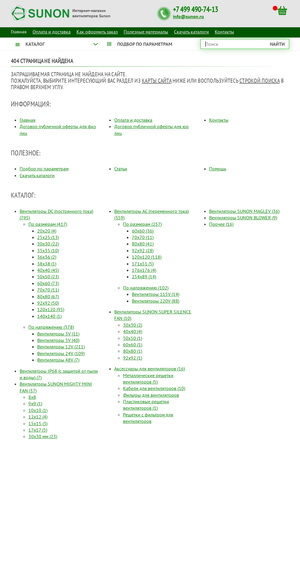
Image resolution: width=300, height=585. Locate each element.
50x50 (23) (48, 276)
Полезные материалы (146, 32)
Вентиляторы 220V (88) (155, 301)
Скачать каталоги (191, 32)
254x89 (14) (144, 276)
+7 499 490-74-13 (195, 9)
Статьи (120, 169)
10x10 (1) (37, 410)
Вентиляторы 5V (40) (58, 340)
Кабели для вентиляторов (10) (154, 388)
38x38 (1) (46, 264)
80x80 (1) (132, 351)
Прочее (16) (221, 224)
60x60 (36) (143, 231)
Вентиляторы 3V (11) (58, 334)
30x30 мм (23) (42, 436)
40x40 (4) (132, 331)
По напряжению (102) (145, 288)
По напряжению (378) (51, 327)
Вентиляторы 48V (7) (58, 360)
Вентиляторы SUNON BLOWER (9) (243, 218)
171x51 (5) (143, 264)
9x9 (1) (35, 403)
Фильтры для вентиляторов (151, 395)
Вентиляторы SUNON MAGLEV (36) (244, 211)
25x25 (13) (48, 237)
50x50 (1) (132, 338)
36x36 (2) (46, 257)
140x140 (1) (49, 316)
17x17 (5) (37, 430)
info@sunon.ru (188, 16)
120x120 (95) (50, 309)
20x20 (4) (46, 231)
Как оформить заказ (97, 32)
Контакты (224, 32)
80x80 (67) (48, 296)
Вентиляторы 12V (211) (61, 347)
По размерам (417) (47, 224)
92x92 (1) (132, 358)
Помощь (217, 169)
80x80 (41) (143, 244)
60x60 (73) (48, 283)
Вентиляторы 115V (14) (155, 294)
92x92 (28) (143, 250)
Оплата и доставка (52, 32)
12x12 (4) (37, 417)
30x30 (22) (48, 244)
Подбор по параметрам (44, 169)
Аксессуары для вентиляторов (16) (149, 369)
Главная (27, 120)
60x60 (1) (132, 344)
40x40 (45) (48, 270)
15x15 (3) (37, 423)
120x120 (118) (146, 257)
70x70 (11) (48, 290)
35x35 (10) (48, 250)
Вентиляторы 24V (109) (61, 353)
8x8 (32, 397)
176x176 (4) (144, 270)
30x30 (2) (132, 325)
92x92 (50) (48, 303)
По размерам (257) (142, 224)
